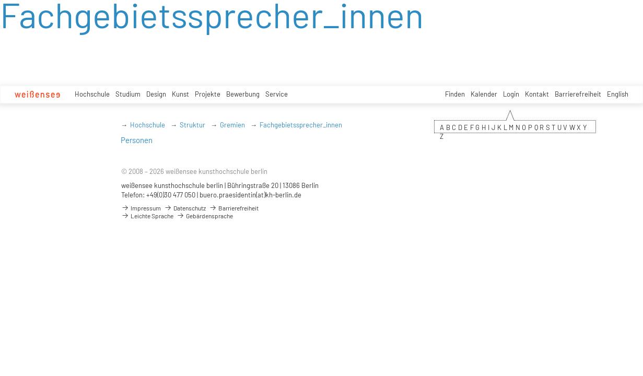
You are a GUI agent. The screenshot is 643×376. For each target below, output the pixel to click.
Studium (128, 94)
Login (511, 94)
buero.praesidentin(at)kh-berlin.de (250, 195)
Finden (455, 94)
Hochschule (92, 94)
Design (156, 94)
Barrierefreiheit (578, 94)
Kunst (180, 94)
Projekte (207, 94)
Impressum (141, 208)
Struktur (192, 125)
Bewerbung (243, 94)
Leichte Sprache (147, 215)
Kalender (484, 94)
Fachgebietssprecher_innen (301, 125)
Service (276, 94)
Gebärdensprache (205, 215)
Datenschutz (185, 208)
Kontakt (537, 94)
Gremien (232, 125)
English (617, 94)
